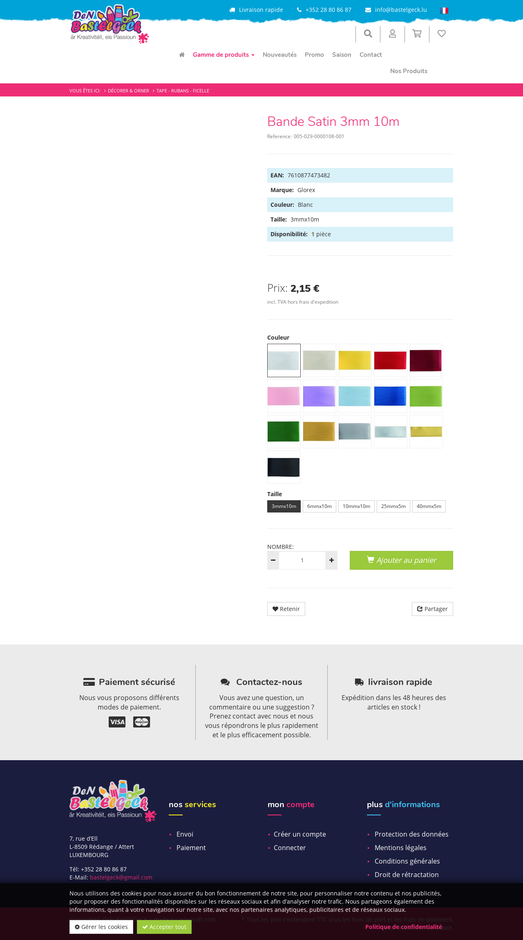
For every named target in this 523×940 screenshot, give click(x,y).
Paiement (191, 847)
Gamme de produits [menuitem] (224, 55)
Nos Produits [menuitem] (408, 71)
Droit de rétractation (407, 874)
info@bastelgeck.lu (401, 9)
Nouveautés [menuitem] (280, 55)
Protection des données (412, 834)
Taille (274, 494)
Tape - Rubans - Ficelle (182, 90)
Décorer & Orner (128, 90)
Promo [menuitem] (314, 55)
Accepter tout (164, 927)
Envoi (185, 834)
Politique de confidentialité (403, 927)
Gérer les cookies (101, 927)
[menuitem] (182, 55)
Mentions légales (401, 847)
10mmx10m (356, 506)
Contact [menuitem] (371, 55)
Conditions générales (407, 861)
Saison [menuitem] (341, 55)
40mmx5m (429, 506)
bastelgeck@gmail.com (121, 877)
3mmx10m (284, 506)
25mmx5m (393, 506)
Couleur (278, 337)
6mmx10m (319, 506)
